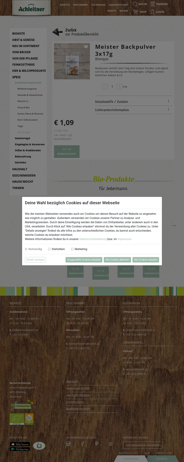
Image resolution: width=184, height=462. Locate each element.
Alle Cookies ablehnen (117, 259)
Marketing (81, 249)
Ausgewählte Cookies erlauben (84, 259)
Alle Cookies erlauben (146, 259)
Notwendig (35, 249)
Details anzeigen (35, 259)
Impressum (125, 239)
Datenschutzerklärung (93, 239)
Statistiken (58, 249)
